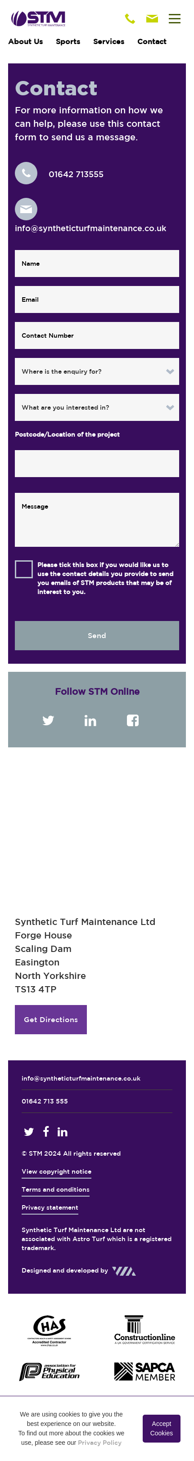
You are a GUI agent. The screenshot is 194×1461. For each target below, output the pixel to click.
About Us (25, 41)
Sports (68, 41)
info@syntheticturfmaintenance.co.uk (81, 1078)
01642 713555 (59, 174)
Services (108, 41)
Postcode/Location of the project (67, 434)
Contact (152, 41)
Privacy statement (50, 1207)
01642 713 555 (45, 1101)
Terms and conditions (56, 1189)
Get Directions (51, 1019)
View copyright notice (56, 1171)
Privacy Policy (100, 1442)
